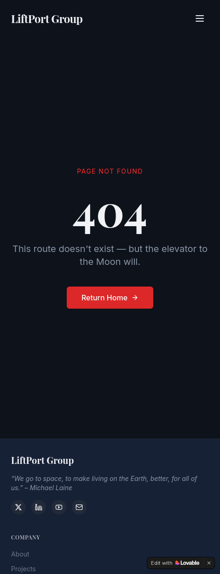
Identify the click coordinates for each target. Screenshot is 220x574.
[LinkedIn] (38, 507)
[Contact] (79, 507)
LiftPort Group (46, 17)
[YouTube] (59, 507)
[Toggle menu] (200, 17)
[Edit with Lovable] (175, 562)
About (20, 556)
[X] (18, 507)
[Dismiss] (208, 562)
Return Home (110, 298)
